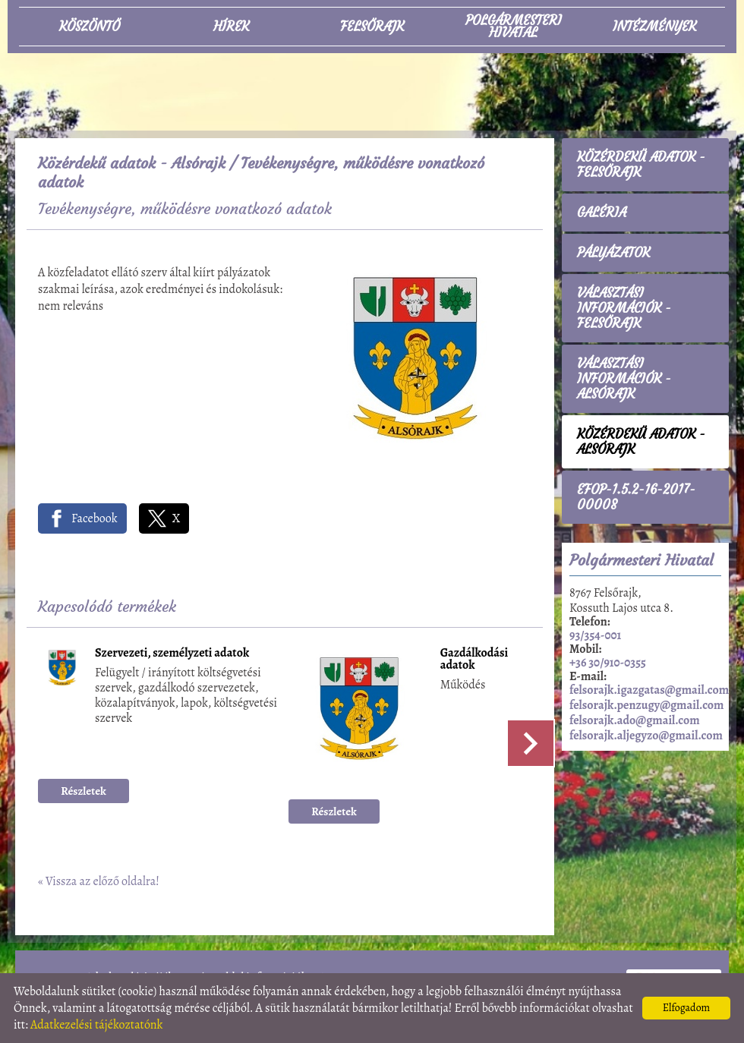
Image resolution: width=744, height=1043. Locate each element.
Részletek (83, 791)
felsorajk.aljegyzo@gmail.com (646, 735)
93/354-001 (595, 635)
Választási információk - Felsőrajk (624, 308)
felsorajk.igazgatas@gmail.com (649, 690)
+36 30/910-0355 (607, 662)
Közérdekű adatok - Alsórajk (131, 162)
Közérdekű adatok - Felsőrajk (641, 165)
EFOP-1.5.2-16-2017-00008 (636, 497)
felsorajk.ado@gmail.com (634, 720)
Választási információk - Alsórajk (624, 378)
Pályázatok (613, 252)
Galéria (601, 212)
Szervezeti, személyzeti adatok (172, 654)
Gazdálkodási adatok (474, 660)
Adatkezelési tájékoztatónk (96, 1024)
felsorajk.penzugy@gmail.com (646, 705)
